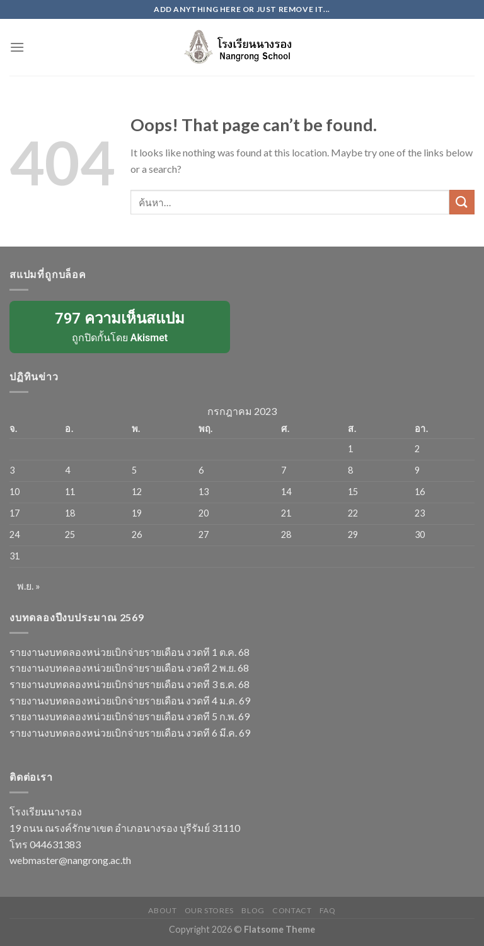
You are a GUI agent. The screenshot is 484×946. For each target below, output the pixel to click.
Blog (252, 910)
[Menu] (17, 47)
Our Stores (209, 910)
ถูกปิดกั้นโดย (119, 326)
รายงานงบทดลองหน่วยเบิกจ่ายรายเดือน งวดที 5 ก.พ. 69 (129, 716)
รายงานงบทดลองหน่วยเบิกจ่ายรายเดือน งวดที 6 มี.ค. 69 (129, 733)
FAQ (328, 910)
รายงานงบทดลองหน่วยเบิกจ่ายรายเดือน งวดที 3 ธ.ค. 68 (129, 684)
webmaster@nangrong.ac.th (70, 860)
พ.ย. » (28, 586)
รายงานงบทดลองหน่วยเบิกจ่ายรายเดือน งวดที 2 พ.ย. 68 (129, 668)
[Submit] (462, 202)
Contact (291, 910)
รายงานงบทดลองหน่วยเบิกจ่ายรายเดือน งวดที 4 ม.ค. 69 (129, 700)
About (162, 910)
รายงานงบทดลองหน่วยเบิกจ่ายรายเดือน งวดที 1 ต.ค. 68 (129, 652)
